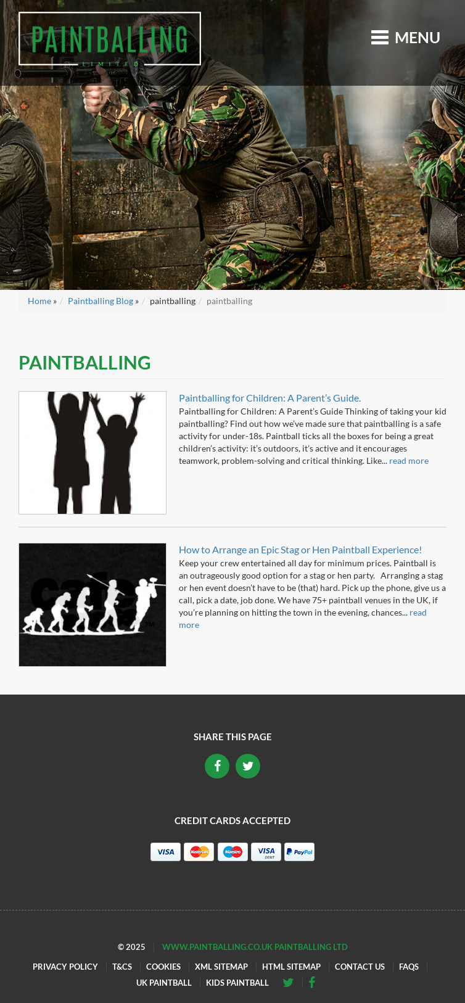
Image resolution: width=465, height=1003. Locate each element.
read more (409, 460)
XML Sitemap (221, 967)
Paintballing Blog (100, 300)
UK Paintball (164, 983)
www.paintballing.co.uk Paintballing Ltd (255, 947)
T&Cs (122, 967)
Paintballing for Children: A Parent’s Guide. (270, 397)
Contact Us (360, 967)
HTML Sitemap (291, 967)
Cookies (163, 967)
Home (39, 300)
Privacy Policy (65, 967)
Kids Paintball (237, 983)
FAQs (409, 967)
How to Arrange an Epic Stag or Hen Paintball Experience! (300, 549)
